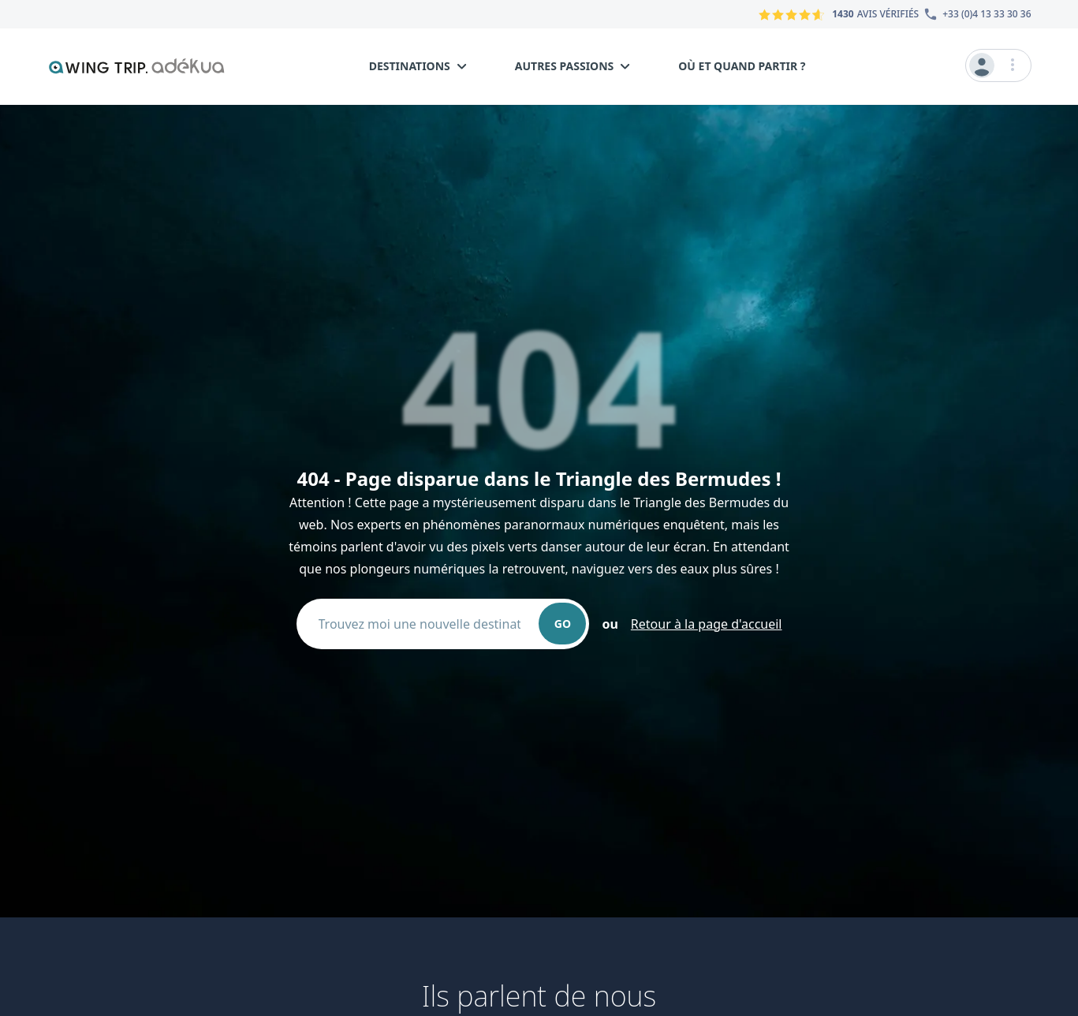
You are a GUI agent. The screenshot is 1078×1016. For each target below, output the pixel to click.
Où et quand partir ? (741, 65)
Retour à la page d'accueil (706, 624)
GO (562, 623)
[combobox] (426, 624)
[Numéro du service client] (975, 14)
